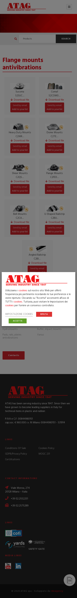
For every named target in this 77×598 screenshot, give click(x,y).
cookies (23, 291)
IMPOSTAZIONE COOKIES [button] (19, 314)
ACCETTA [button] (17, 321)
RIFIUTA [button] (44, 314)
